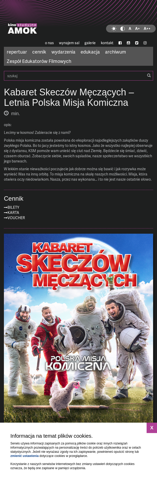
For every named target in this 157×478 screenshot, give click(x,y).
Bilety (13, 207)
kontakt (107, 42)
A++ (147, 28)
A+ (137, 28)
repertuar (17, 51)
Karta (13, 212)
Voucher (16, 217)
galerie (90, 42)
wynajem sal (69, 42)
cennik (39, 51)
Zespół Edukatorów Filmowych (39, 61)
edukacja (90, 51)
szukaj (78, 76)
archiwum (115, 51)
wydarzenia (63, 51)
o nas (49, 42)
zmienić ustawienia (24, 456)
